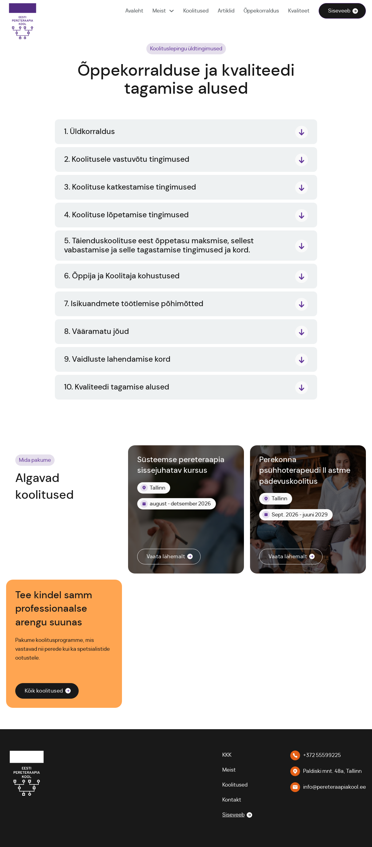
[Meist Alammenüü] (171, 10)
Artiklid (226, 10)
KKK (226, 755)
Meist (159, 10)
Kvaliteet (298, 10)
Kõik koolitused (44, 690)
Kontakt (231, 799)
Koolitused (196, 10)
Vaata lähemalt (166, 556)
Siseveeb (339, 10)
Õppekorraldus (261, 10)
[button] (186, 131)
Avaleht (134, 10)
